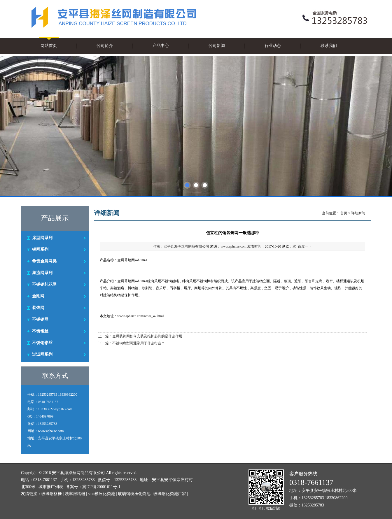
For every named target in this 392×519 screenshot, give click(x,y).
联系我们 (329, 45)
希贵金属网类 (44, 261)
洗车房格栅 (75, 494)
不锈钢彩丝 (42, 343)
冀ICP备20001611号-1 (101, 487)
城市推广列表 (50, 487)
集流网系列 (42, 273)
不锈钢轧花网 (44, 284)
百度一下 (305, 246)
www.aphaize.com (233, 246)
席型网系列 (42, 238)
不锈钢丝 (40, 331)
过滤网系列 (42, 354)
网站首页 (49, 45)
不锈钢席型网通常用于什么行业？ (138, 343)
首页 (343, 213)
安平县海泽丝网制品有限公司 (186, 246)
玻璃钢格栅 (51, 494)
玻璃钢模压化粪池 (134, 494)
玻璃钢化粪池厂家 (169, 494)
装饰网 (38, 308)
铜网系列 (40, 249)
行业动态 (273, 45)
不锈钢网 (40, 319)
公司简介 (105, 45)
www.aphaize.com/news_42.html (140, 316)
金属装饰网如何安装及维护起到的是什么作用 (147, 336)
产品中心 (161, 45)
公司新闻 (217, 45)
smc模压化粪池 (101, 494)
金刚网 (38, 296)
